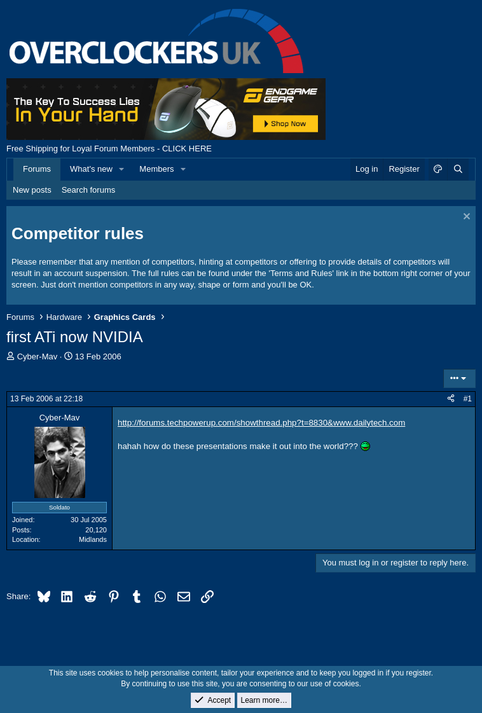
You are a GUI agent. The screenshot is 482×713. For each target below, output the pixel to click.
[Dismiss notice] (465, 218)
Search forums (89, 190)
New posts (32, 190)
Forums (37, 169)
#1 (468, 398)
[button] (122, 169)
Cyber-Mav (37, 356)
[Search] (458, 169)
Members (156, 169)
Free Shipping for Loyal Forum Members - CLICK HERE (109, 148)
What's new (91, 169)
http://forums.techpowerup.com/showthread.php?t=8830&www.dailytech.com (261, 422)
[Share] (451, 399)
